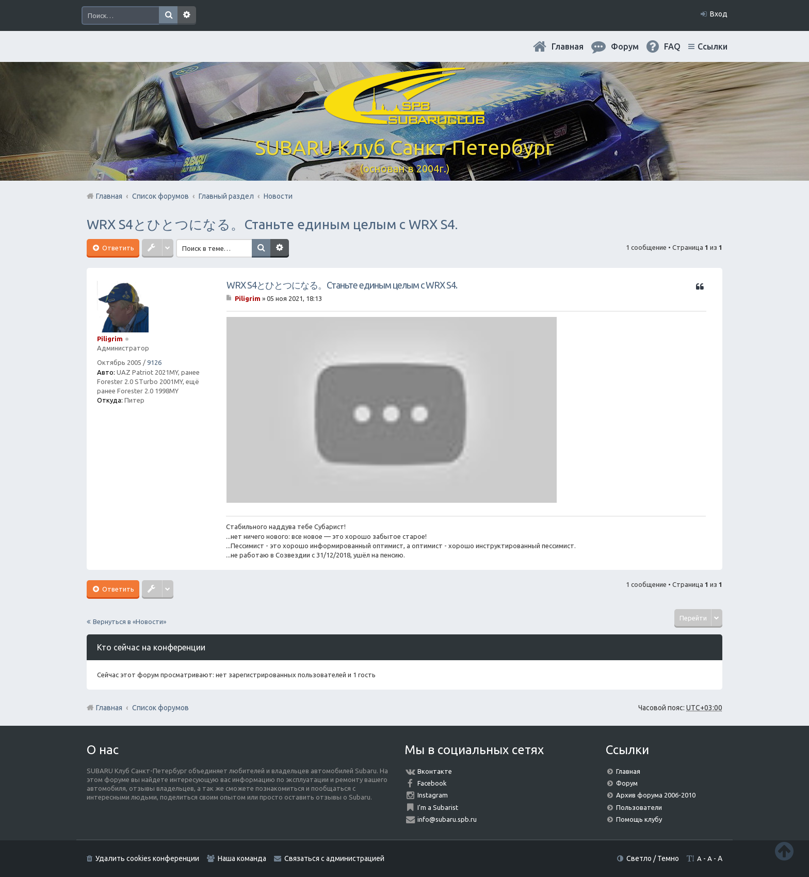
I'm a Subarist (437, 807)
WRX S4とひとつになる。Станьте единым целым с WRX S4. (272, 224)
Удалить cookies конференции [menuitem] (147, 858)
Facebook (432, 783)
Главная (568, 46)
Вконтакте (434, 771)
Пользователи (639, 807)
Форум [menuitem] (625, 46)
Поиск (168, 15)
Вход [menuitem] (718, 14)
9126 (154, 362)
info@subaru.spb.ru (447, 819)
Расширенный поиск (186, 15)
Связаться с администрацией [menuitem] (334, 858)
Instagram (432, 795)
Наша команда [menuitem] (242, 858)
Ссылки (712, 46)
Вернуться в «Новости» (129, 621)
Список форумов (160, 708)
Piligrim (110, 338)
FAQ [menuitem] (672, 46)
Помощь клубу (639, 819)
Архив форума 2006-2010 (655, 795)
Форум (627, 783)
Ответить (117, 247)
